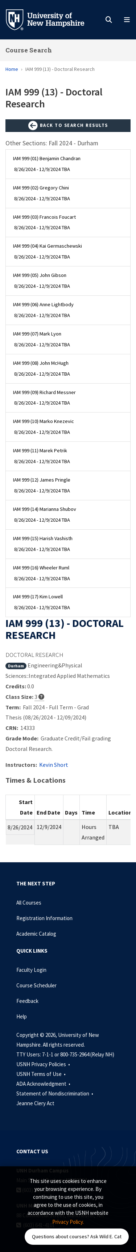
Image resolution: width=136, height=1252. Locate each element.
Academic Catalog (36, 933)
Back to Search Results (68, 126)
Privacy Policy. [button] (68, 1221)
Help (21, 1016)
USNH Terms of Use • (41, 1074)
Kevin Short (53, 764)
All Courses (28, 902)
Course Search (28, 50)
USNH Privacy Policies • (43, 1064)
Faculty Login (31, 969)
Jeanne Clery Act (35, 1103)
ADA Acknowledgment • (43, 1083)
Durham (16, 665)
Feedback (27, 1000)
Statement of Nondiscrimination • (55, 1093)
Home (11, 69)
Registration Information (44, 918)
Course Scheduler (36, 985)
